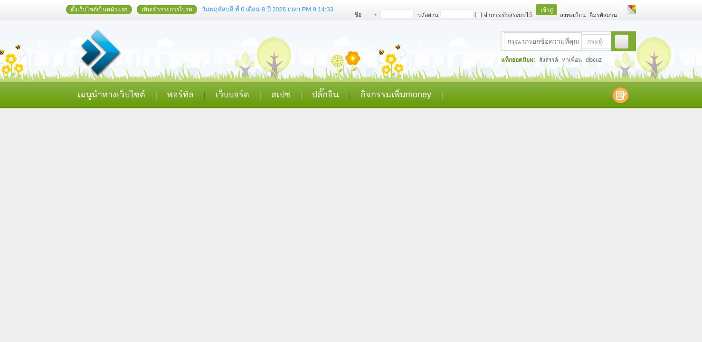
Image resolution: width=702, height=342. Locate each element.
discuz (594, 60)
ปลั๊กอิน (325, 94)
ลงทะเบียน (573, 15)
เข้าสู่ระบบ (546, 11)
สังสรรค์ (548, 60)
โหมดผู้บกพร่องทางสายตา (622, 9)
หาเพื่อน (572, 60)
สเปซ (280, 94)
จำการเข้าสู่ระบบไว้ (503, 15)
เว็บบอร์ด (232, 94)
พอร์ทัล (180, 94)
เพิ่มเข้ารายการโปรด (167, 9)
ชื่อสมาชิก (363, 15)
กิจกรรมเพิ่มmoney (395, 94)
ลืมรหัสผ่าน (603, 15)
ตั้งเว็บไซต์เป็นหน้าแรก (99, 9)
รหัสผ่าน (428, 15)
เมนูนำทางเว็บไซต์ (111, 94)
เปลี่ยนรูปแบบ (632, 9)
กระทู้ (595, 41)
